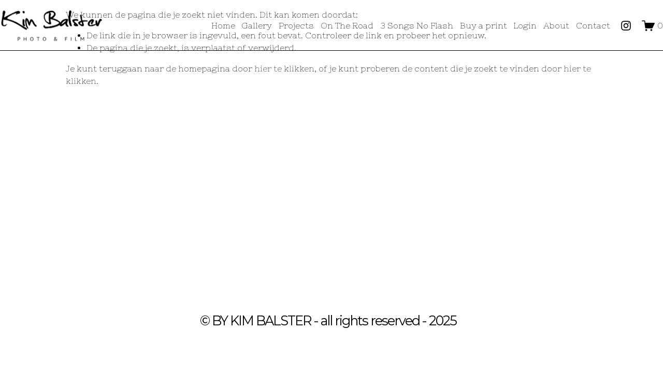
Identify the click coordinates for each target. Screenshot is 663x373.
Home (223, 25)
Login (525, 25)
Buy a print (483, 25)
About (556, 25)
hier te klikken (284, 68)
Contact (593, 25)
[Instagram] (626, 26)
